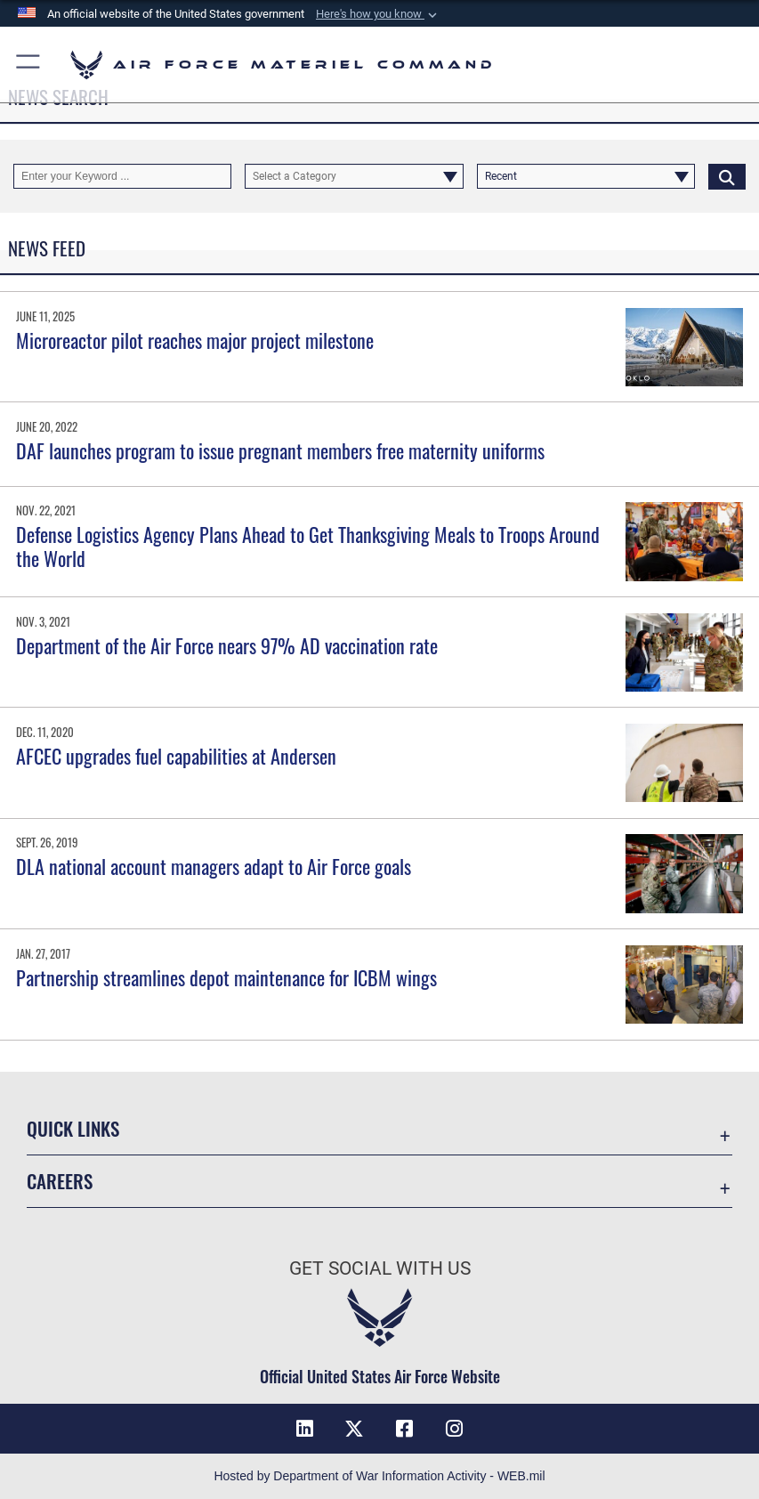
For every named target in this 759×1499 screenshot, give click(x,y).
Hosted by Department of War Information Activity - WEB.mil (379, 1476)
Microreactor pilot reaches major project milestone (195, 340)
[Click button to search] (727, 176)
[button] (378, 14)
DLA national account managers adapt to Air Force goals (213, 866)
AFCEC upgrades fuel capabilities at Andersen (176, 755)
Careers (60, 1181)
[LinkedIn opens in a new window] (304, 1428)
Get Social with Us (380, 1268)
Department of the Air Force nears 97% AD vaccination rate (227, 645)
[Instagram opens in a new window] (454, 1428)
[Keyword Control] (122, 176)
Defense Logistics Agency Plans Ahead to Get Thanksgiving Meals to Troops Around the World (308, 545)
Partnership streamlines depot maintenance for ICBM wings (226, 977)
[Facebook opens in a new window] (405, 1428)
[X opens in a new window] (354, 1428)
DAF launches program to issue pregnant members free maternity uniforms (280, 450)
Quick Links (73, 1128)
